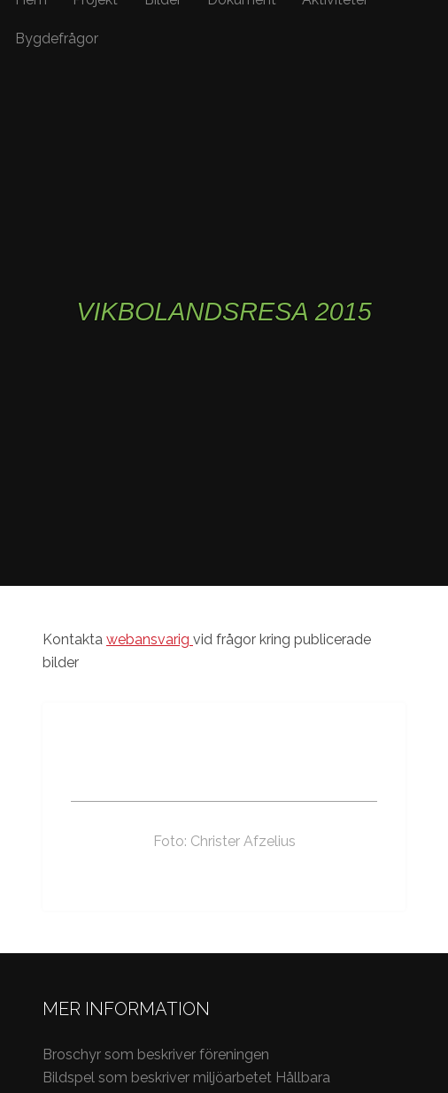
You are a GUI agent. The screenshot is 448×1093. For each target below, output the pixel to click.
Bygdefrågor (56, 38)
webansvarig (149, 639)
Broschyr (73, 1054)
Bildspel (68, 1077)
